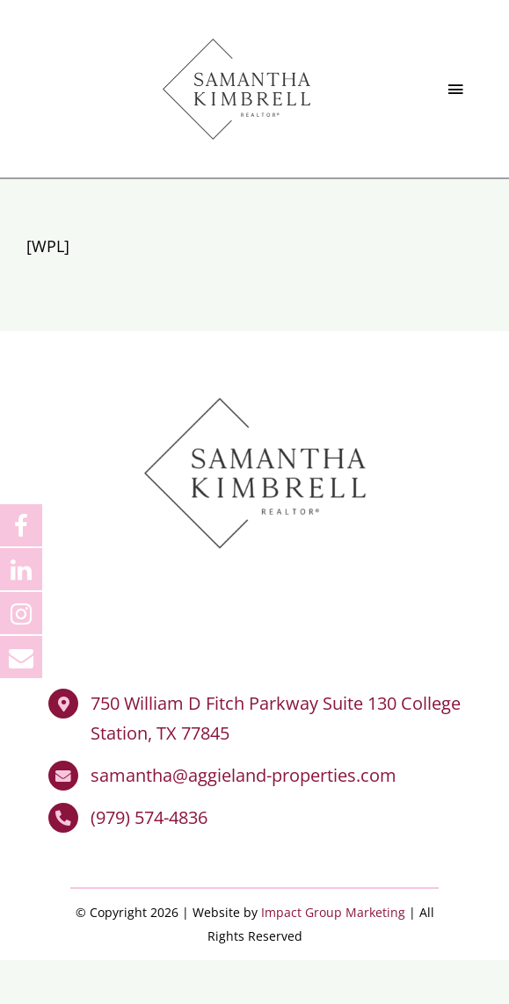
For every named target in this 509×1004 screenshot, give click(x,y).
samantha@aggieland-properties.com (243, 776)
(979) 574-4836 (149, 818)
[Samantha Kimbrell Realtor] (236, 34)
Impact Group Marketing (333, 913)
